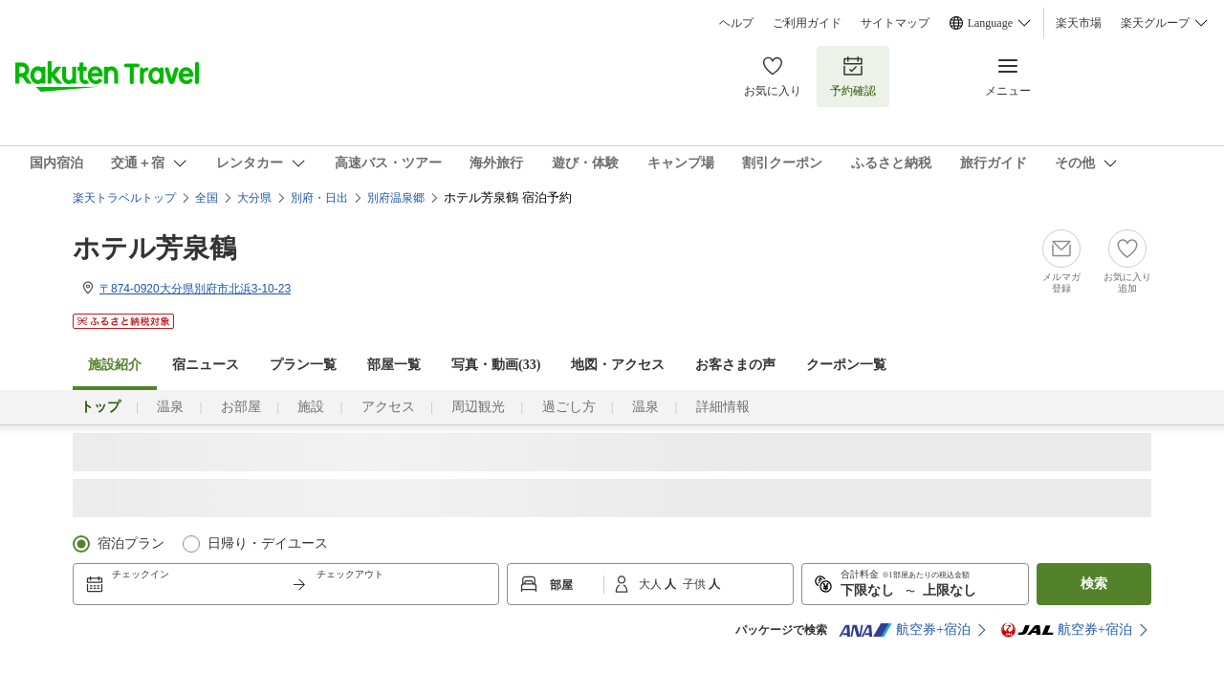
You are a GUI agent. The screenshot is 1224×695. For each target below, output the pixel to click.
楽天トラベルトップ (124, 198)
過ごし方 (569, 407)
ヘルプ (736, 23)
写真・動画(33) (495, 365)
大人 (652, 584)
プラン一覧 (303, 365)
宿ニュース (205, 365)
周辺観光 (478, 407)
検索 (1094, 583)
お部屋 (241, 407)
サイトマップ (895, 23)
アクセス (388, 407)
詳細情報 (723, 407)
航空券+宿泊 (905, 630)
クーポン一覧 (846, 365)
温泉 (170, 407)
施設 (310, 407)
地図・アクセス (618, 365)
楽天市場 (1079, 23)
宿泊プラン (131, 543)
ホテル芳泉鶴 (154, 248)
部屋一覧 (394, 365)
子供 (696, 584)
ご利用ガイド (807, 23)
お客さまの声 (735, 365)
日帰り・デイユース (268, 543)
